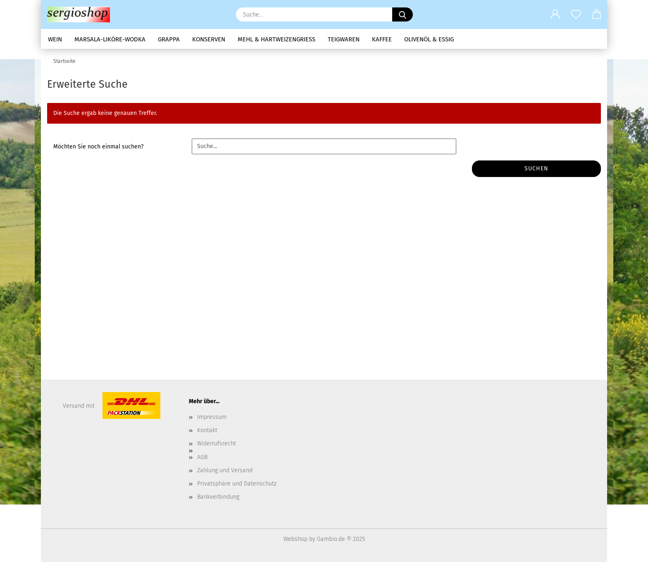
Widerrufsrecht (216, 443)
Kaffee (382, 39)
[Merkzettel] (576, 14)
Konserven (208, 39)
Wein (55, 39)
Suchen (536, 168)
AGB (202, 457)
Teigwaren (344, 39)
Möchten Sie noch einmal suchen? (98, 146)
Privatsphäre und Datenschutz (236, 483)
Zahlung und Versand (225, 470)
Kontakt (207, 430)
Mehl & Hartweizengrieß (276, 39)
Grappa (169, 39)
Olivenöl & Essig (429, 39)
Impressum (211, 417)
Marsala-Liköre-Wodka (109, 39)
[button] (555, 14)
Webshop (295, 539)
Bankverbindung (218, 496)
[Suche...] (402, 14)
